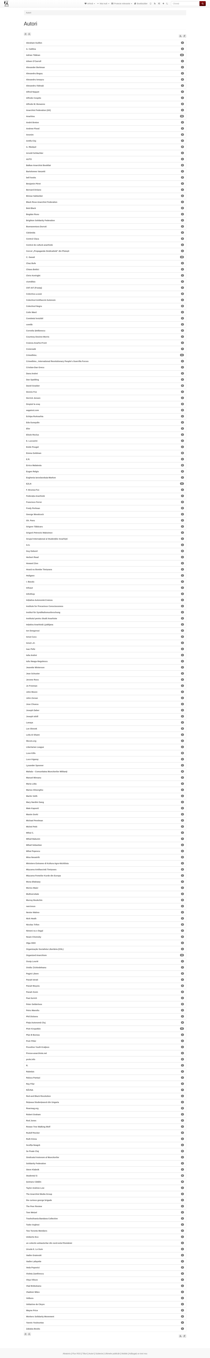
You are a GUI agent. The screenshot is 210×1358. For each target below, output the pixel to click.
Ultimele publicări (112, 1353)
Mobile (124, 1353)
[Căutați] (185, 3)
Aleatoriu (67, 1353)
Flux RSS (76, 1353)
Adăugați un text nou (138, 1353)
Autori (91, 1353)
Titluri (84, 1353)
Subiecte (99, 1353)
